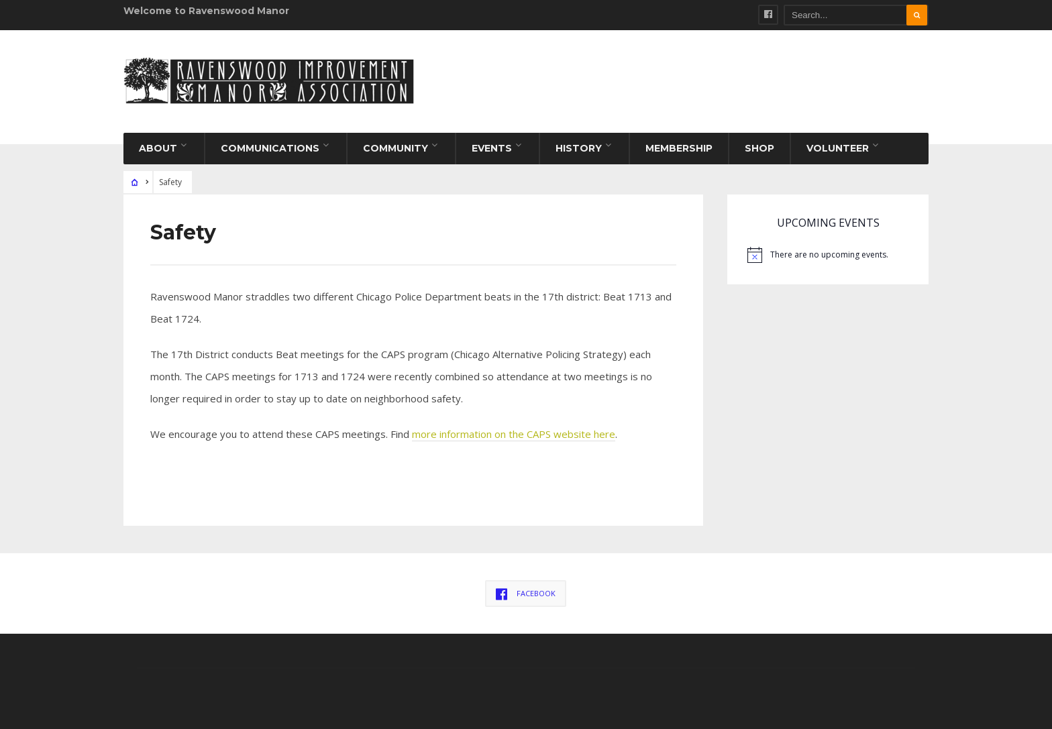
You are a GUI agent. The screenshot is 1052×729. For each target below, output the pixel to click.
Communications (270, 148)
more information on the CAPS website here (513, 434)
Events (492, 148)
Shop (759, 148)
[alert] (827, 255)
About (158, 148)
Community (395, 148)
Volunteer (837, 148)
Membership (679, 148)
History (579, 148)
